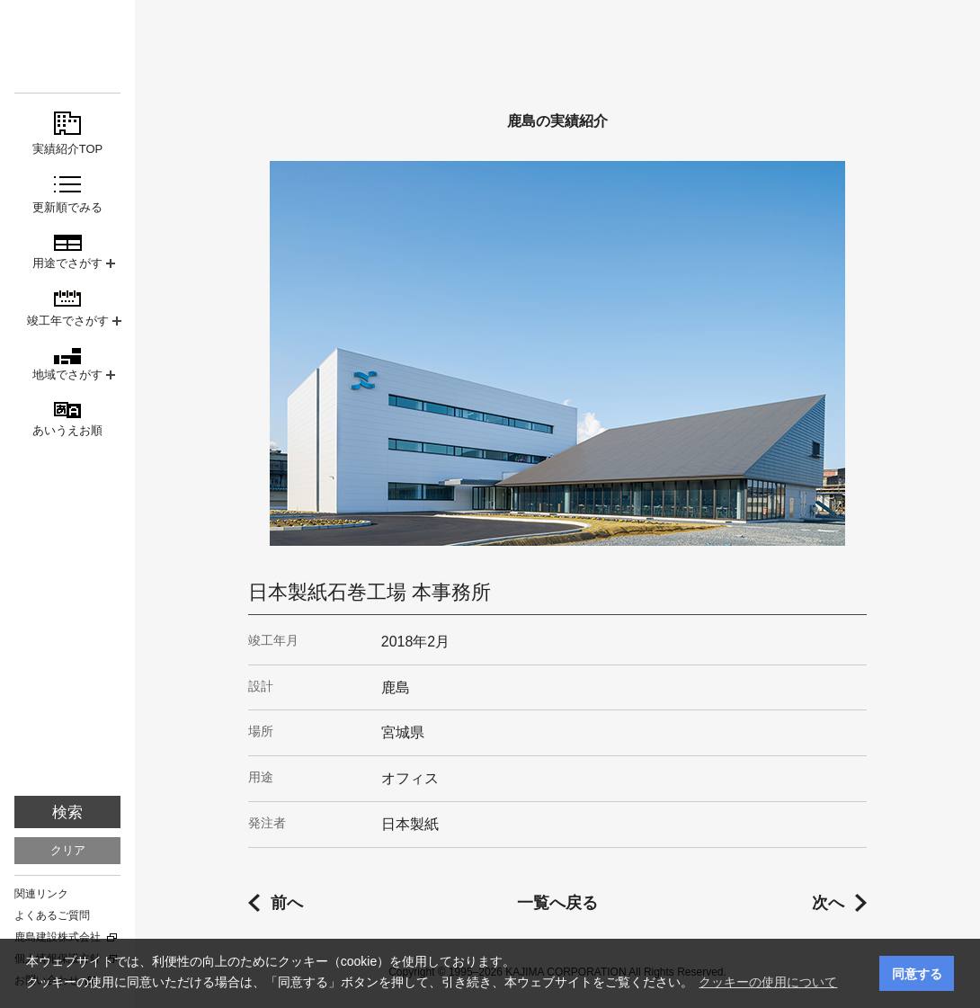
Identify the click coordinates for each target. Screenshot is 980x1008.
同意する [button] (917, 974)
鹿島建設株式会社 (57, 937)
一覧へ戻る (557, 903)
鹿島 (67, 46)
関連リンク (41, 893)
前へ (287, 903)
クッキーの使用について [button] (768, 982)
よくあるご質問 (52, 915)
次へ (828, 903)
